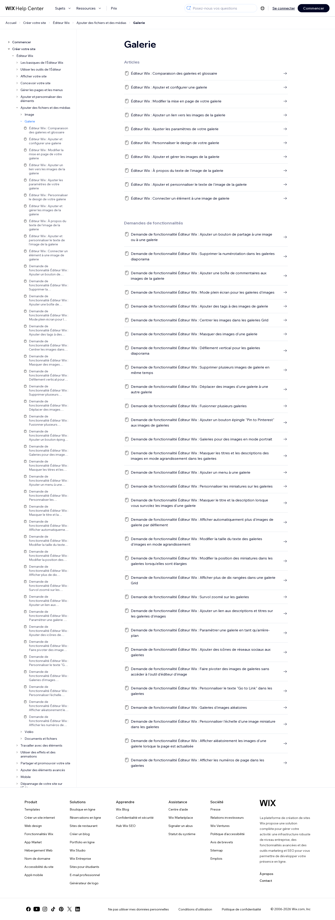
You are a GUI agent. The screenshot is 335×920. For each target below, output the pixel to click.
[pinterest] (61, 909)
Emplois (216, 858)
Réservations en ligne (85, 818)
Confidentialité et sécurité (135, 818)
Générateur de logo (84, 883)
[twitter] (69, 909)
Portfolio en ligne (82, 842)
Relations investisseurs (227, 818)
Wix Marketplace (180, 818)
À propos (266, 874)
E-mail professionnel (85, 875)
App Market (33, 842)
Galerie (139, 23)
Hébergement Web (38, 850)
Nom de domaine (37, 858)
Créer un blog (80, 834)
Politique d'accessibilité (227, 834)
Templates (32, 809)
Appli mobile (33, 875)
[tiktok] (53, 909)
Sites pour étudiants (84, 867)
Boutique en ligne (82, 809)
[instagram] (45, 909)
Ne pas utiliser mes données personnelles (138, 909)
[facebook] (28, 909)
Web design (33, 826)
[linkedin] (78, 909)
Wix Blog (122, 809)
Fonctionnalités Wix (38, 834)
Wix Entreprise (80, 858)
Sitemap (216, 850)
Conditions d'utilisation (195, 909)
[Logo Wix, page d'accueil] (268, 803)
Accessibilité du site (38, 867)
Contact (266, 881)
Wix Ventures (220, 826)
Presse (215, 809)
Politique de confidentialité (241, 909)
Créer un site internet (39, 818)
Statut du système (181, 834)
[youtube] (37, 909)
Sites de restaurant (83, 826)
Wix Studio (78, 850)
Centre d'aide (178, 809)
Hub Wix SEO (126, 826)
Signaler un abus (180, 826)
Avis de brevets (221, 842)
